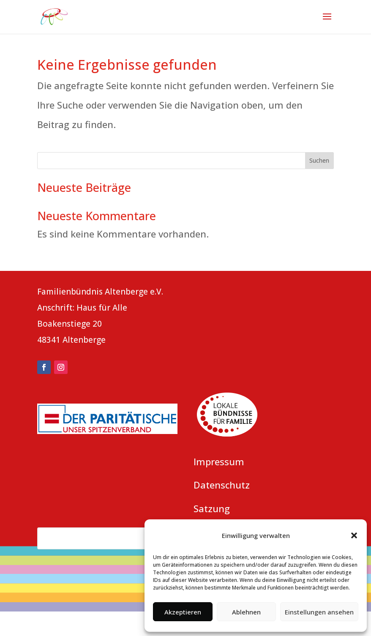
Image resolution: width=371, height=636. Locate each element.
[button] (354, 535)
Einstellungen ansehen (319, 612)
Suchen (319, 160)
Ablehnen (246, 612)
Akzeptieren (182, 612)
